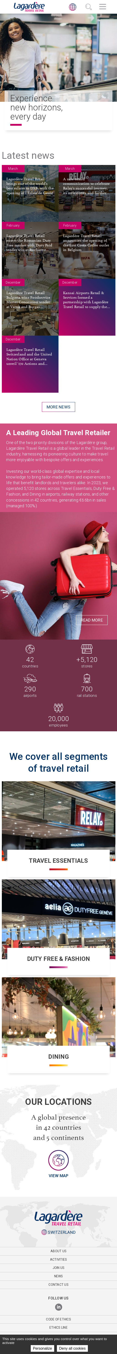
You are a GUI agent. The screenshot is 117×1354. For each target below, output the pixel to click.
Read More (92, 620)
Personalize (42, 1348)
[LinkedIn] (58, 1307)
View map (59, 1175)
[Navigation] (102, 7)
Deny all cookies (72, 1348)
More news (58, 407)
